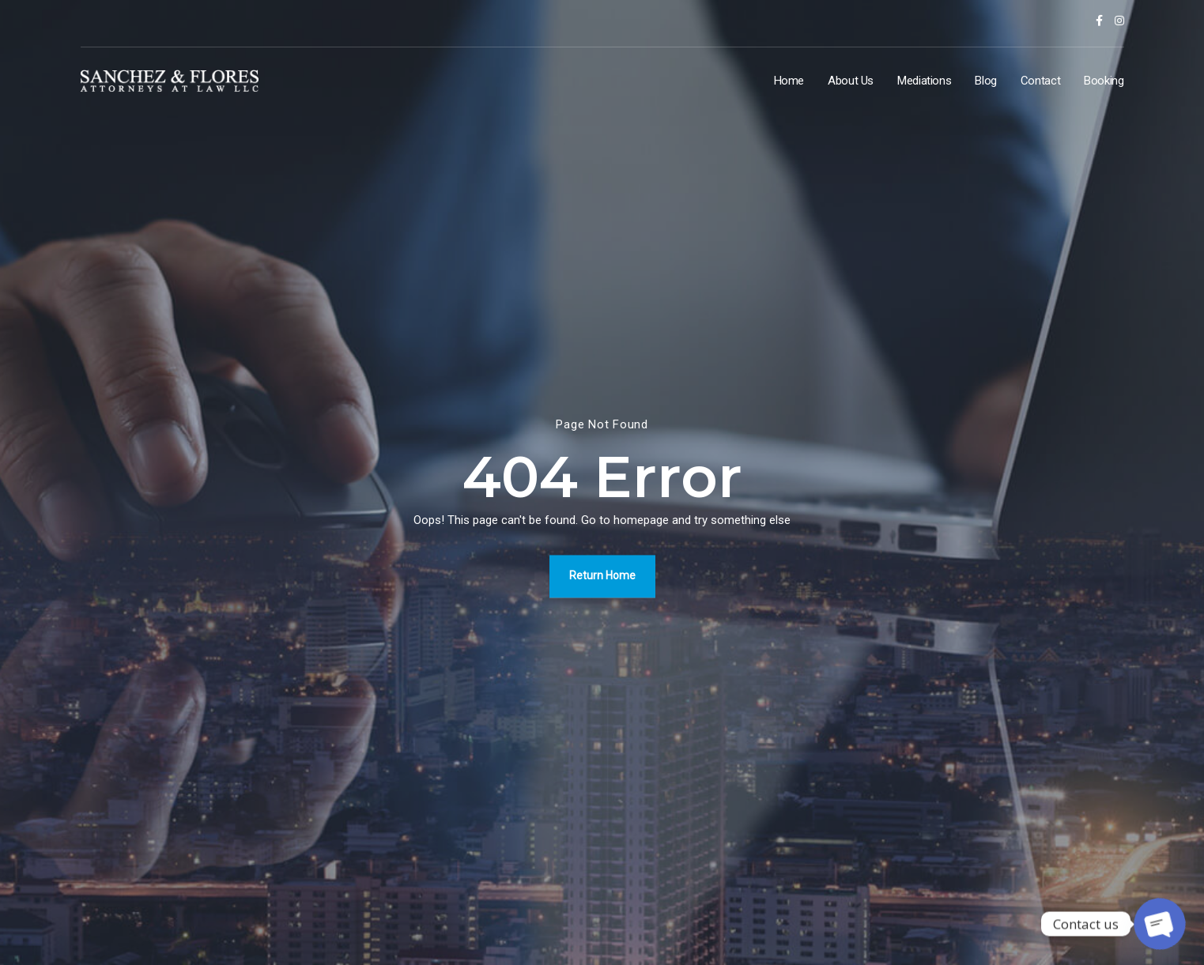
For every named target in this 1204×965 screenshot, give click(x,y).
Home (789, 81)
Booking (1103, 81)
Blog (986, 81)
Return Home (602, 575)
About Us (851, 81)
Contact (1040, 81)
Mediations (924, 81)
